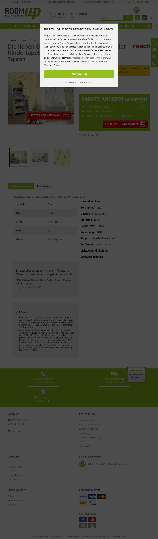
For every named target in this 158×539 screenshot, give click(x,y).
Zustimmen (79, 74)
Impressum (71, 82)
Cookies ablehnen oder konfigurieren (89, 58)
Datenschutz (86, 82)
